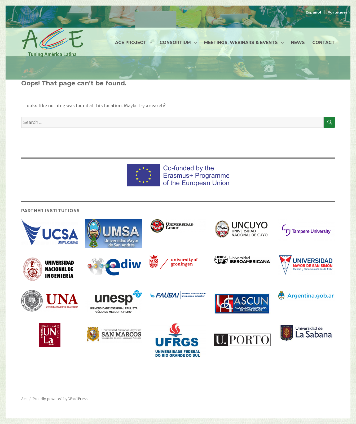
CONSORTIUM (175, 42)
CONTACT (323, 42)
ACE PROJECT (130, 42)
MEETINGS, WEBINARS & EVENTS (241, 42)
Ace (24, 399)
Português (337, 12)
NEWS (298, 42)
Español (314, 12)
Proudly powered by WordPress (59, 399)
